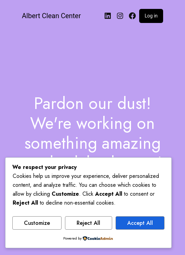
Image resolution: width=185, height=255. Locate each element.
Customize (37, 223)
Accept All (140, 223)
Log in (151, 16)
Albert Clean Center (51, 16)
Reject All (88, 223)
